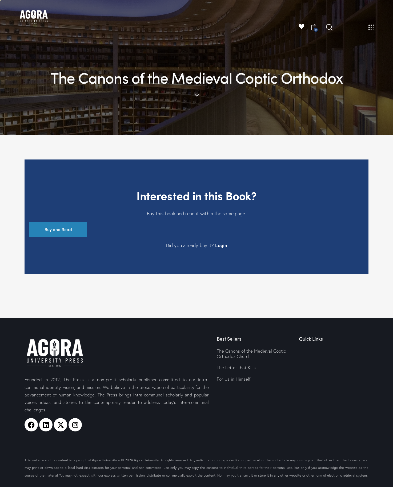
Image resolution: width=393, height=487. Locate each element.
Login (221, 245)
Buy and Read (58, 229)
